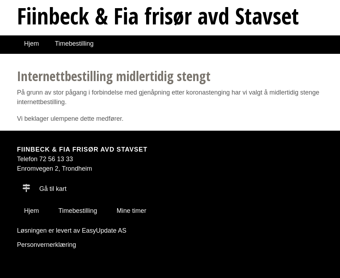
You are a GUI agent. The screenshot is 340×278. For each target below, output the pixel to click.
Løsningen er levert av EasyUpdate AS (71, 230)
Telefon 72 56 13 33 (45, 159)
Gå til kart (44, 188)
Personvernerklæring (46, 244)
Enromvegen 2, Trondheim (54, 168)
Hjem (31, 43)
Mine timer (131, 210)
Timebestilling (74, 43)
